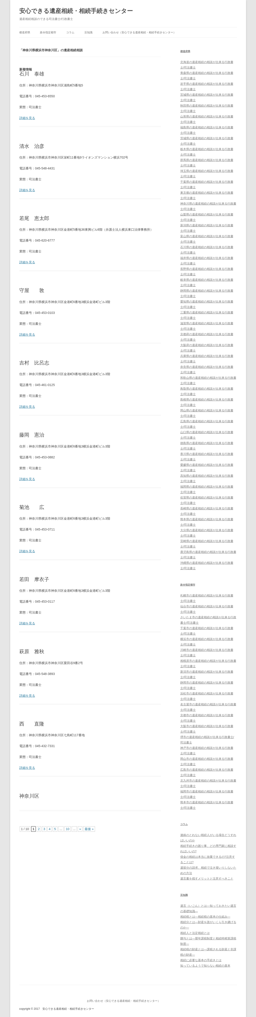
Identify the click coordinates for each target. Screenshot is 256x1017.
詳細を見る (27, 118)
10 (67, 829)
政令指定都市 (48, 32)
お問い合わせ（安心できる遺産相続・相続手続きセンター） (139, 32)
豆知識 (88, 32)
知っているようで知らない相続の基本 (205, 965)
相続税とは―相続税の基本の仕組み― (205, 916)
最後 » (89, 829)
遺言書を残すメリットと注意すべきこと (206, 878)
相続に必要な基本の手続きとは (201, 960)
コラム (70, 32)
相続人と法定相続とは (195, 933)
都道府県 (24, 32)
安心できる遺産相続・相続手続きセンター (76, 10)
